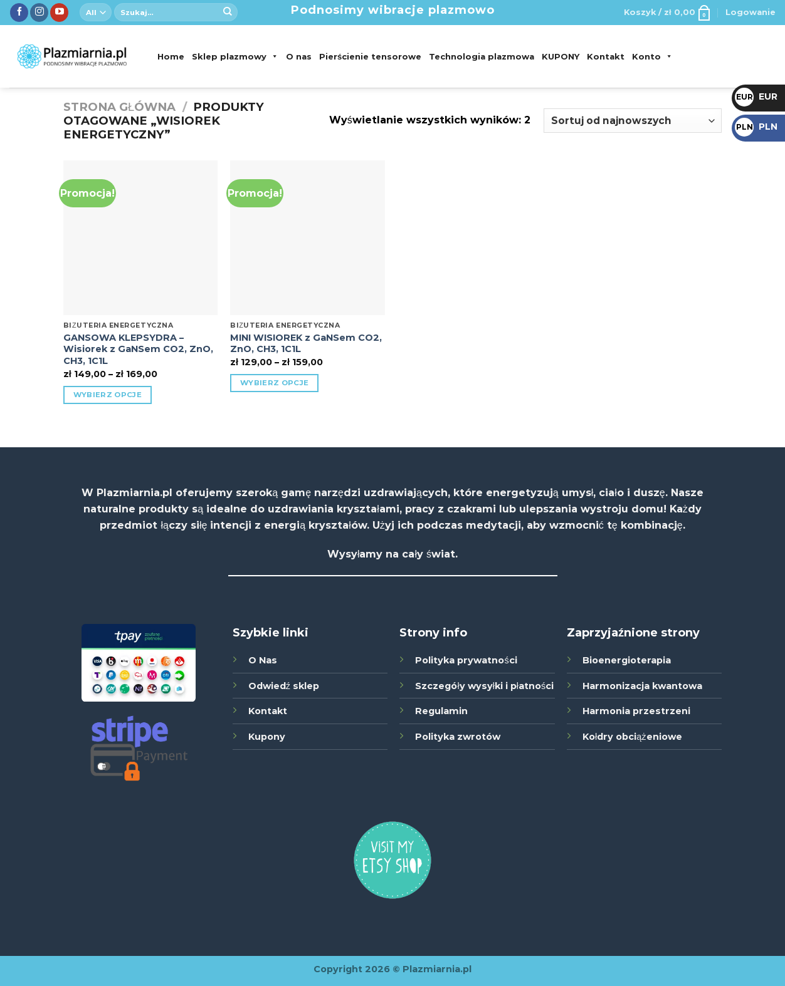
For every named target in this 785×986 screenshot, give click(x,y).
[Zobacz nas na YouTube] (59, 12)
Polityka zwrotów (457, 736)
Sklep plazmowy (235, 56)
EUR (756, 96)
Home (170, 56)
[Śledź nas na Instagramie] (39, 12)
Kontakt (605, 56)
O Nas (262, 660)
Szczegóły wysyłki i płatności (484, 686)
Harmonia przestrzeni (636, 711)
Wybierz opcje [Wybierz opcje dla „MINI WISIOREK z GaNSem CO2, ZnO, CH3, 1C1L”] (274, 382)
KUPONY (560, 56)
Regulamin (441, 711)
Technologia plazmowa (481, 56)
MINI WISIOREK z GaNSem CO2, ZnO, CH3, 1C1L (306, 343)
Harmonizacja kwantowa (642, 686)
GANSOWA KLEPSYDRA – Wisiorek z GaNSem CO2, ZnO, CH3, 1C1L (138, 349)
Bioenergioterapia (626, 660)
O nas (299, 56)
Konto (652, 56)
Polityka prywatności (466, 660)
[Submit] (227, 12)
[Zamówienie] (633, 120)
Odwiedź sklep (283, 686)
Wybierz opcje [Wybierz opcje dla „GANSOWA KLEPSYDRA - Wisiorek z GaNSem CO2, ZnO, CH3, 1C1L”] (107, 394)
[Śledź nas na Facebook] (19, 12)
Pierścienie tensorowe (370, 56)
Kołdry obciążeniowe (632, 736)
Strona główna (119, 107)
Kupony (266, 736)
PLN (756, 126)
